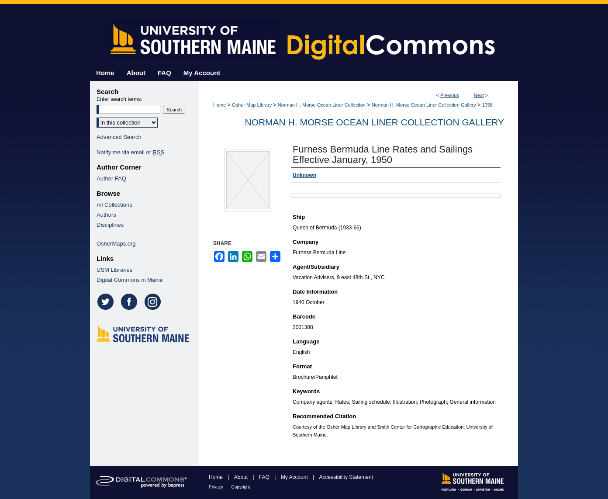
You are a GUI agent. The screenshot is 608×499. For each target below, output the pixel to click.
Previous (449, 95)
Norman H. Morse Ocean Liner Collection (322, 104)
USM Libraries (114, 270)
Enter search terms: (119, 99)
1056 (487, 104)
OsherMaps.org (116, 243)
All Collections (114, 204)
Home (219, 104)
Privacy (217, 487)
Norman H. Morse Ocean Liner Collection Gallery (424, 104)
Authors (106, 214)
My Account (295, 477)
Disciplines (110, 225)
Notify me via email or (130, 152)
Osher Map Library (252, 104)
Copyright (240, 487)
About (241, 477)
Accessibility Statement (346, 477)
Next (479, 95)
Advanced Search (119, 137)
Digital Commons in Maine (130, 280)
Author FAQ (111, 178)
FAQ (265, 477)
